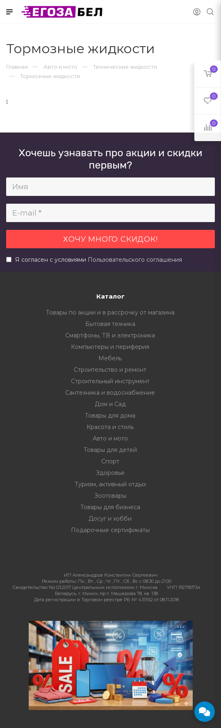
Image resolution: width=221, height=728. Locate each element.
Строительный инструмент (110, 381)
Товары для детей (110, 450)
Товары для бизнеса (110, 507)
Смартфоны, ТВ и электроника (110, 335)
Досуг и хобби (110, 518)
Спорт (110, 461)
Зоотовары (110, 495)
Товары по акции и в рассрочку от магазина (110, 312)
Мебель (110, 358)
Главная (17, 66)
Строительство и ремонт (110, 369)
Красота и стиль (110, 427)
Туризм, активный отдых (110, 484)
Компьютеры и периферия (110, 347)
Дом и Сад (110, 404)
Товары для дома (110, 415)
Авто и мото (110, 438)
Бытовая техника (110, 324)
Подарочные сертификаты (110, 530)
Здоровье (110, 472)
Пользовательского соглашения (135, 259)
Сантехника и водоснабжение (110, 392)
